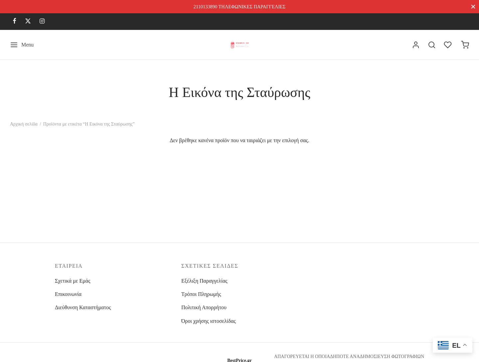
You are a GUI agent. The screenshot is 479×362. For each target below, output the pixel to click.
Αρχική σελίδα (24, 124)
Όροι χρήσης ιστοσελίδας (208, 321)
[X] (28, 22)
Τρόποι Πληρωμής (201, 294)
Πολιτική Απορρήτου (204, 307)
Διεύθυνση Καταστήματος (83, 307)
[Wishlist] (448, 45)
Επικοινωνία (68, 294)
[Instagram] (42, 22)
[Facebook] (14, 22)
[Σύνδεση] (416, 45)
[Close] (473, 6)
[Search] (432, 45)
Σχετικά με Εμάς (72, 281)
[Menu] (22, 45)
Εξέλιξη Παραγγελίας (204, 281)
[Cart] (465, 45)
